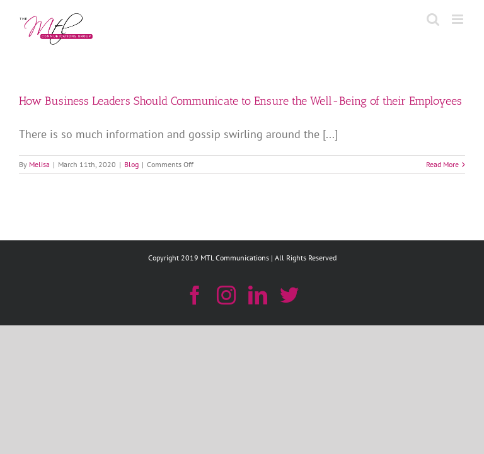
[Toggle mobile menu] (458, 19)
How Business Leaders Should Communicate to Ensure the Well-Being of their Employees (240, 101)
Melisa (39, 164)
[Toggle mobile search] (433, 19)
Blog (131, 164)
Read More (442, 164)
